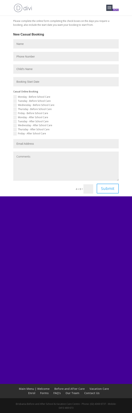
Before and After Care (69, 389)
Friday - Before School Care (30, 113)
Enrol (31, 393)
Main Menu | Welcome (34, 389)
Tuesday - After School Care (31, 121)
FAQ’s (57, 393)
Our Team (72, 393)
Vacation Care (99, 389)
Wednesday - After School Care (32, 125)
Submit (107, 188)
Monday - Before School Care (31, 97)
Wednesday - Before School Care (33, 105)
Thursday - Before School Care (32, 109)
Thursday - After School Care (31, 129)
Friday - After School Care (29, 134)
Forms (44, 393)
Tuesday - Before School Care (32, 101)
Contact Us (91, 393)
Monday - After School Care (30, 117)
